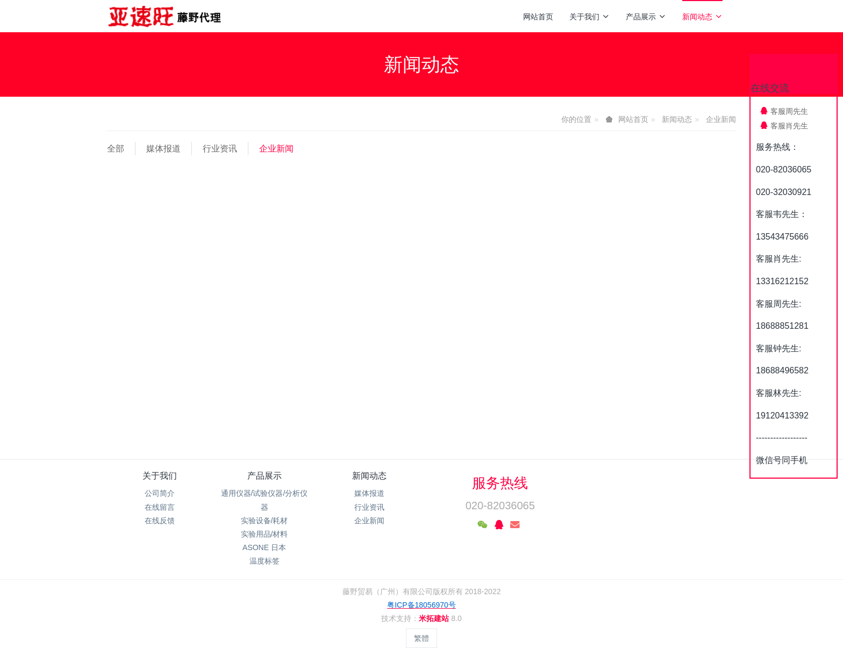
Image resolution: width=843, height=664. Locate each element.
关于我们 (589, 16)
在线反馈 (160, 520)
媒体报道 (163, 148)
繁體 (421, 638)
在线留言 (160, 507)
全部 (115, 148)
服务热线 (500, 483)
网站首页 (538, 16)
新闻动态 (702, 16)
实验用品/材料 (264, 534)
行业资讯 (220, 148)
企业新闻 (721, 119)
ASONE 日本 (264, 547)
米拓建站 (435, 618)
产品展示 (646, 16)
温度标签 (264, 561)
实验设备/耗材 (264, 520)
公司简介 (160, 493)
